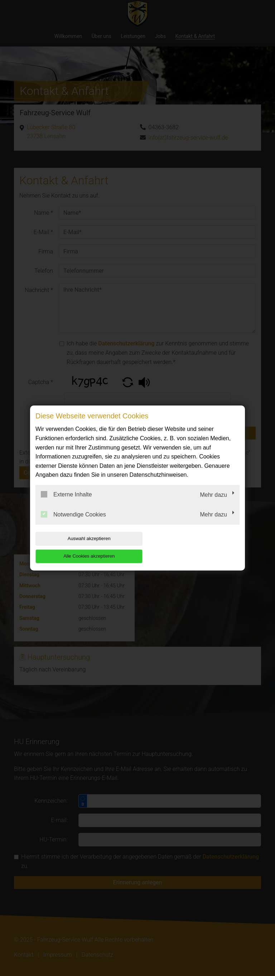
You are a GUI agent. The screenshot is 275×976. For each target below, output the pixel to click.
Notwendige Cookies (73, 523)
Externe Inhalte (66, 503)
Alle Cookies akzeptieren (193, 547)
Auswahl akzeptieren (81, 547)
